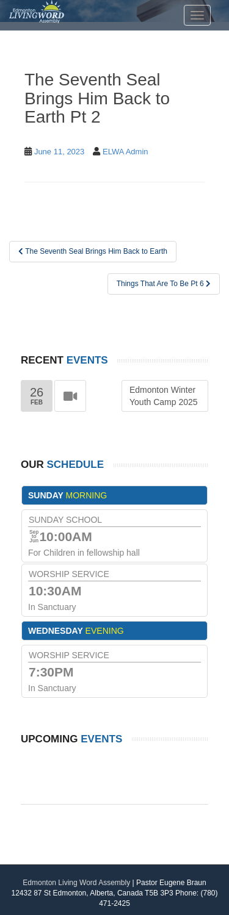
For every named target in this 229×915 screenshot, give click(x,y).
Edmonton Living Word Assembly (76, 882)
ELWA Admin (125, 151)
